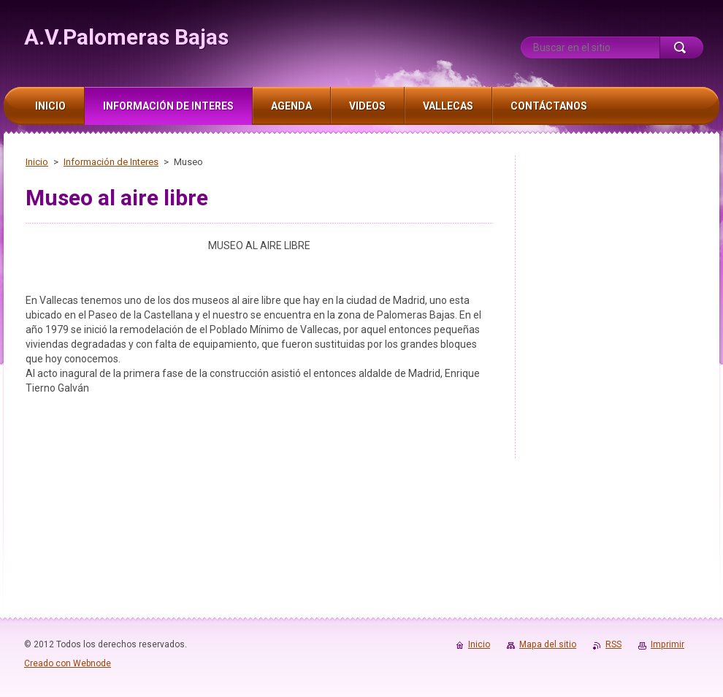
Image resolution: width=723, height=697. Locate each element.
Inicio (37, 161)
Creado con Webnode (67, 663)
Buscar (681, 47)
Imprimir (667, 644)
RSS (613, 644)
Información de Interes (111, 161)
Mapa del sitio (547, 644)
